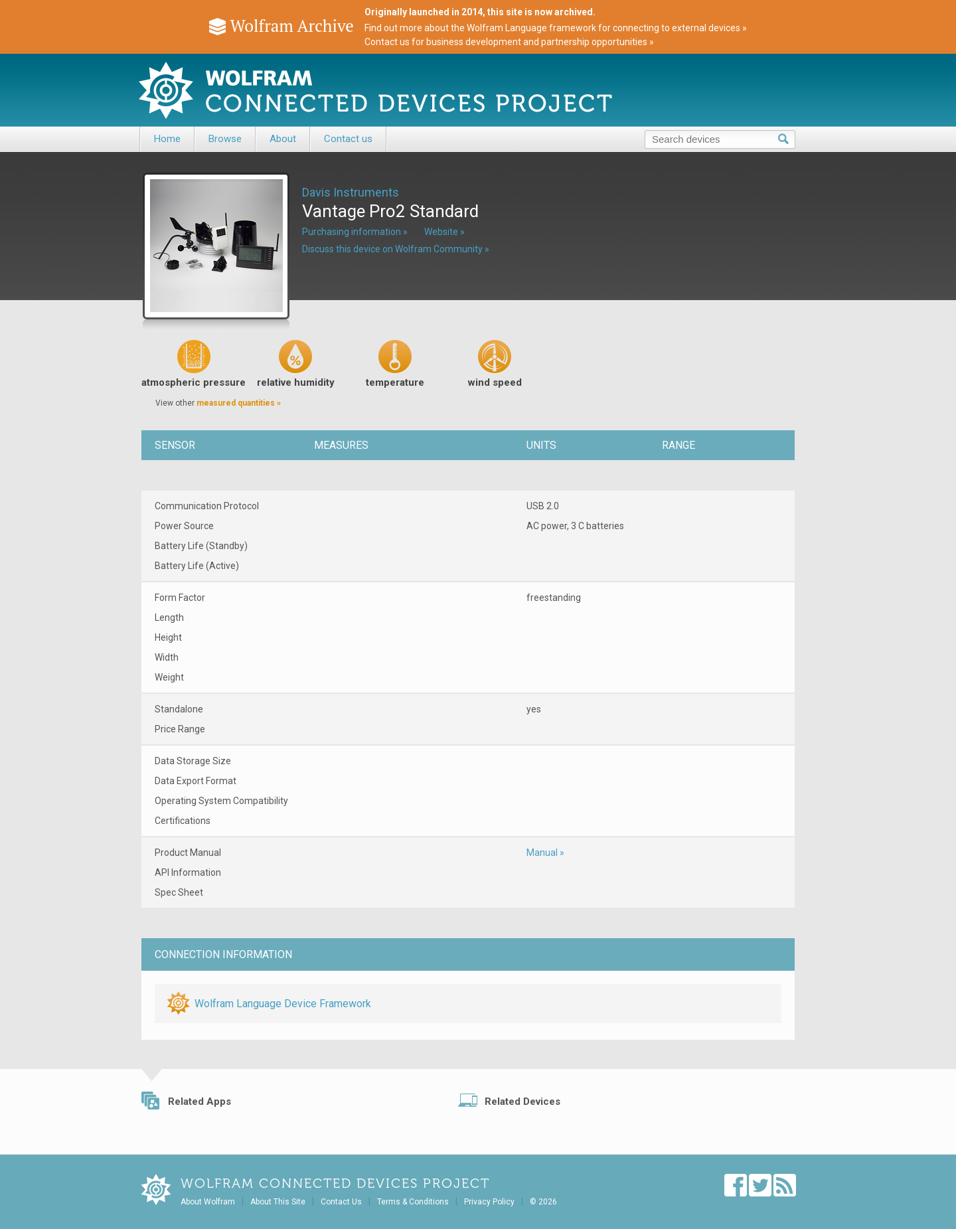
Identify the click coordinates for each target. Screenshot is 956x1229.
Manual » (545, 852)
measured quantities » (239, 403)
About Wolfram (208, 1201)
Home (167, 139)
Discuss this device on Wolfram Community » (395, 249)
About (283, 139)
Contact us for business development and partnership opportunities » (509, 42)
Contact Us (341, 1201)
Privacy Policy (489, 1201)
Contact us (348, 139)
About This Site (277, 1201)
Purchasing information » (355, 231)
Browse (225, 139)
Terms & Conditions (413, 1201)
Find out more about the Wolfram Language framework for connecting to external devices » (555, 28)
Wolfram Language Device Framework (283, 1003)
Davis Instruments (350, 192)
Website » (444, 231)
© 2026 (543, 1201)
